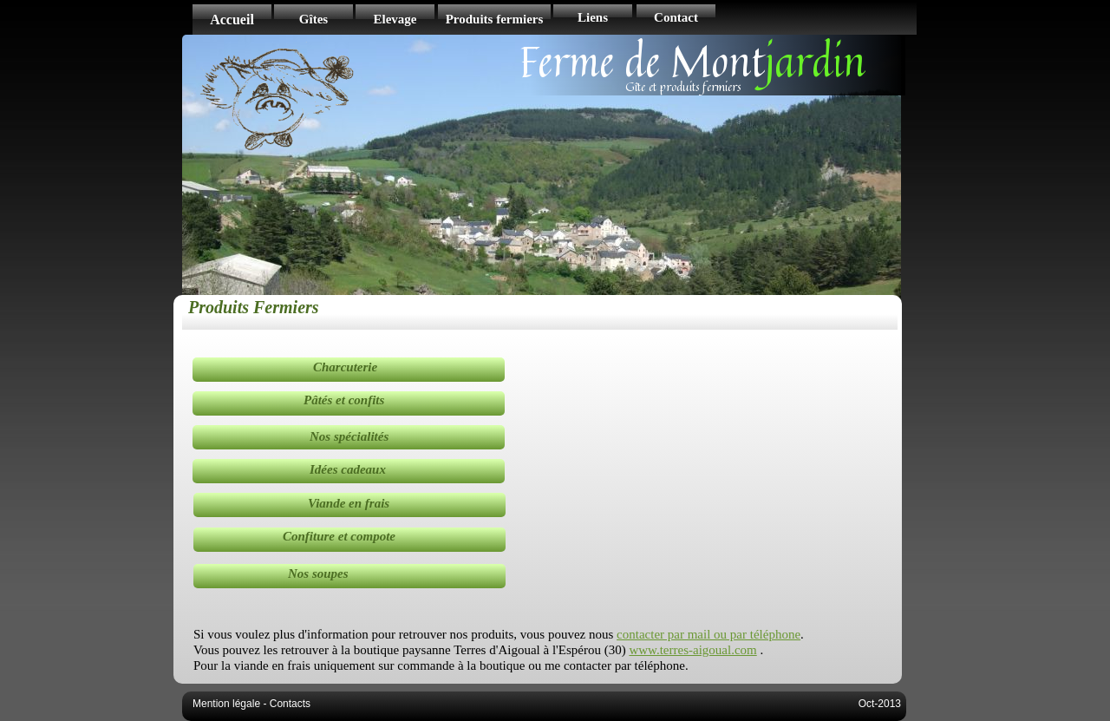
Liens (593, 17)
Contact (676, 17)
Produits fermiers (495, 19)
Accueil (232, 19)
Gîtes (313, 19)
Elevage (395, 19)
